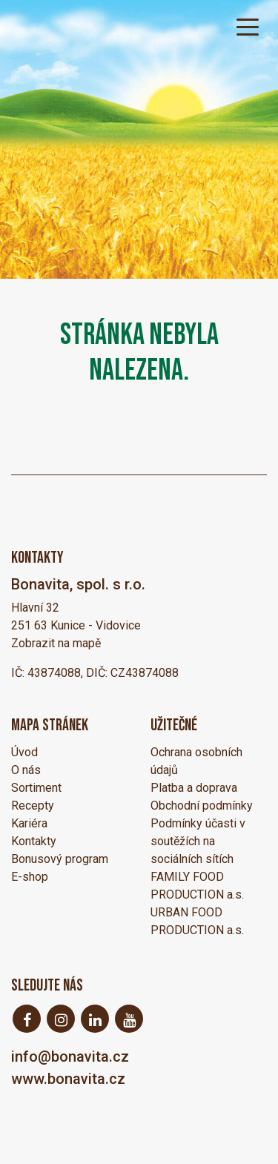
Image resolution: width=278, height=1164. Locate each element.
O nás (26, 770)
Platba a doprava (193, 788)
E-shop (29, 877)
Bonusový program (59, 859)
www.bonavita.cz (68, 1079)
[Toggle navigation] (247, 26)
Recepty (32, 805)
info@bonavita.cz (70, 1056)
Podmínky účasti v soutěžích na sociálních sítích (197, 841)
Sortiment (36, 788)
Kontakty (33, 841)
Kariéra (29, 823)
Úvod (24, 752)
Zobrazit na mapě (56, 643)
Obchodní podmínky (201, 805)
